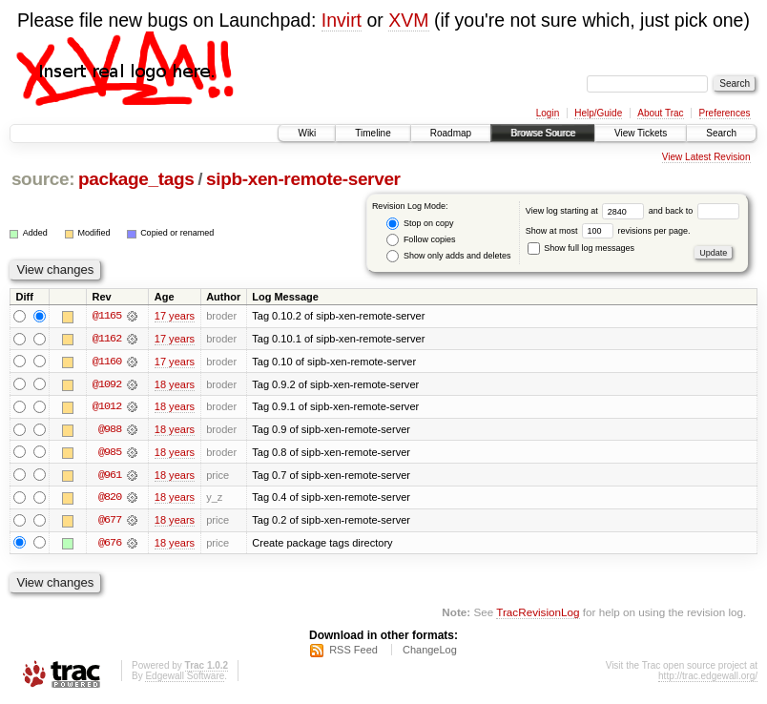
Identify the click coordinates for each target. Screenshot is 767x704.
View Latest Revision (706, 157)
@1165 (107, 315)
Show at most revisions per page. (608, 231)
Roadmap (450, 133)
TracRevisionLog (537, 614)
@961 (109, 476)
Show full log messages (581, 248)
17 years (175, 315)
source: (42, 179)
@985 (109, 453)
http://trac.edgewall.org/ (707, 678)
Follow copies (420, 240)
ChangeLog (430, 652)
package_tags (136, 179)
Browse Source (542, 133)
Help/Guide (598, 113)
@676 (109, 544)
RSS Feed (353, 652)
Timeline (372, 133)
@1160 (107, 361)
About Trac (660, 113)
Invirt (341, 20)
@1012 (107, 407)
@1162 (107, 338)
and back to (694, 211)
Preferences (725, 113)
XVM (408, 20)
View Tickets (640, 133)
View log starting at (587, 211)
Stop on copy (419, 223)
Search (721, 133)
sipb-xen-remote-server (303, 179)
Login (547, 113)
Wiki (307, 133)
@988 (109, 430)
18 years (175, 384)
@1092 (107, 384)
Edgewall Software (184, 678)
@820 (109, 499)
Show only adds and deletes (448, 256)
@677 (109, 521)
